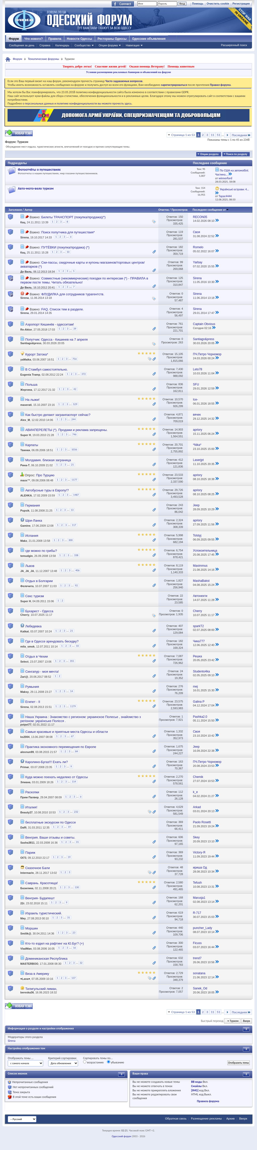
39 (74, 328)
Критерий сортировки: (62, 1058)
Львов (29, 566)
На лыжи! (32, 400)
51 (218, 135)
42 (75, 389)
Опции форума (108, 45)
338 (76, 555)
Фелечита (27, 586)
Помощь (197, 3)
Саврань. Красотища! (41, 883)
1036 (74, 449)
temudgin (26, 556)
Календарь (62, 45)
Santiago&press (30, 343)
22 (181, 595)
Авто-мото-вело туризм (35, 188)
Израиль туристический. (43, 913)
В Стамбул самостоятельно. (46, 369)
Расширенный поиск (234, 45)
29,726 (179, 489)
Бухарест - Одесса (39, 611)
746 (74, 434)
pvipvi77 (25, 724)
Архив (230, 1118)
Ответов (163, 209)
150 (180, 216)
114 (74, 781)
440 (180, 927)
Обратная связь (175, 1118)
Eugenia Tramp (30, 374)
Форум (14, 39)
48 (181, 867)
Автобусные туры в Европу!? (47, 490)
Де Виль (26, 271)
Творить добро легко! (77, 66)
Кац (22, 222)
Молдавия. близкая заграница (48, 460)
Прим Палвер (29, 797)
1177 (74, 479)
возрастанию (93, 1062)
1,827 (179, 580)
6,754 (179, 550)
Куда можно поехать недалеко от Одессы (56, 777)
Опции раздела (209, 154)
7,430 (179, 369)
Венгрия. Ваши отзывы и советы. (50, 837)
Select (24, 661)
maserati (26, 404)
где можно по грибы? (41, 551)
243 (180, 505)
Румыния (32, 687)
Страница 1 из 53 (183, 135)
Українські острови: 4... (234, 189)
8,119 (179, 565)
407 (180, 625)
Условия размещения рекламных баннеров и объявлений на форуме (128, 72)
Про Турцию (45, 475)
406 (77, 570)
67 (72, 736)
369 (180, 821)
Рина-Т (25, 465)
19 (69, 827)
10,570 (179, 399)
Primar (24, 767)
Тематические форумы (43, 59)
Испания (31, 535)
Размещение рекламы (206, 1118)
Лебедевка (33, 626)
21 (72, 464)
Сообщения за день (21, 45)
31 (77, 842)
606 (180, 837)
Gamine (25, 525)
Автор (28, 209)
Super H (25, 435)
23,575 (179, 701)
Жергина (26, 389)
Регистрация (241, 3)
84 (76, 751)
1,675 (179, 746)
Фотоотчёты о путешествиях (39, 169)
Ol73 (23, 857)
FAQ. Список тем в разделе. (62, 309)
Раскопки (32, 792)
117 (74, 525)
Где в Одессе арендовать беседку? (52, 641)
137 (73, 978)
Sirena (24, 237)
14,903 (179, 429)
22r (22, 903)
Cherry (24, 614)
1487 (76, 494)
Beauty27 (26, 812)
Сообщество (83, 45)
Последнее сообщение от (210, 209)
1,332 (179, 731)
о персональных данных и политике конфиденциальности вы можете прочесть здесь (77, 103)
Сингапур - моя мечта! (42, 671)
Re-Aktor (26, 329)
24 (181, 671)
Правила (54, 39)
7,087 (179, 656)
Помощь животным (181, 66)
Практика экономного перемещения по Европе (60, 747)
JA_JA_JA (27, 571)
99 (181, 262)
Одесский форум (121, 1136)
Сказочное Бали (37, 868)
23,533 (179, 474)
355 (72, 661)
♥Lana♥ (25, 978)
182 (180, 246)
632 (180, 957)
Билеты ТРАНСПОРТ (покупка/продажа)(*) (73, 217)
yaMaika (25, 359)
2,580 (179, 882)
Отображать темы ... (20, 1058)
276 (180, 686)
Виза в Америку (37, 974)
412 (180, 459)
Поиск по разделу (236, 154)
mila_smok (27, 646)
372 (84, 374)
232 (76, 811)
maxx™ (25, 480)
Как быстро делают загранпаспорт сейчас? (58, 415)
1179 (73, 706)
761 (180, 323)
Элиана (25, 782)
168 (180, 897)
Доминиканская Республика (46, 958)
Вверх (246, 1021)
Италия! (31, 807)
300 (71, 540)
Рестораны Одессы (112, 39)
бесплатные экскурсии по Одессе (50, 822)
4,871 (179, 414)
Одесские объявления (148, 39)
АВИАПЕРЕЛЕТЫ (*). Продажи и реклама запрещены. (66, 430)
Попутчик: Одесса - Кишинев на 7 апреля (56, 339)
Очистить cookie (218, 3)
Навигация (132, 45)
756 (75, 359)
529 (75, 404)
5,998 (179, 535)
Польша (31, 384)
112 (180, 791)
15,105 (179, 353)
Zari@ (24, 676)
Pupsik (24, 510)
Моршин (31, 928)
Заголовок (15, 209)
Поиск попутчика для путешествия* (68, 232)
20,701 (179, 444)
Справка (44, 45)
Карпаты (31, 445)
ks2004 (25, 737)
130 (77, 887)
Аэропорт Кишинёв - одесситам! (49, 324)
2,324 (179, 520)
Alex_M (25, 419)
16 (74, 947)
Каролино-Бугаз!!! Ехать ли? (46, 762)
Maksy (24, 691)
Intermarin (27, 872)
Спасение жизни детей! (110, 66)
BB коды (196, 1082)
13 (72, 510)
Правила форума (208, 1101)
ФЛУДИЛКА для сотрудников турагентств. (72, 294)
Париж (30, 852)
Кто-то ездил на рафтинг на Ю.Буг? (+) (54, 943)
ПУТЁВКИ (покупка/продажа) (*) (65, 247)
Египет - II (32, 702)
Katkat (24, 631)
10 (68, 252)
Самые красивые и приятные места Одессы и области (66, 732)
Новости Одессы (79, 39)
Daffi (23, 827)
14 (71, 691)
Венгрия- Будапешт (40, 898)
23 (74, 932)
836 (180, 384)
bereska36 (27, 992)
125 (180, 277)
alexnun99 (27, 752)
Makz (23, 541)
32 (81, 962)
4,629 (179, 806)
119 (180, 231)
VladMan (26, 948)
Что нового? (33, 39)
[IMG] (194, 1090)
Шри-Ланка (33, 520)
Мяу (23, 918)
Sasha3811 (27, 842)
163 (180, 761)
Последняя (241, 135)
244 (73, 419)
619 (180, 912)
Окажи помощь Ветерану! (147, 66)
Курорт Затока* (36, 354)
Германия (32, 505)
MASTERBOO (29, 963)
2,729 (179, 973)
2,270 (179, 776)
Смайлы (196, 1086)
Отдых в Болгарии (39, 581)
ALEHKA (26, 495)
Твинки (25, 450)
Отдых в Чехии (36, 656)
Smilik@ (25, 933)
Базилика (26, 888)
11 (212, 135)
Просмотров (179, 209)
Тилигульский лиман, (41, 989)
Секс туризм (34, 596)
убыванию (115, 1062)
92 (76, 585)
